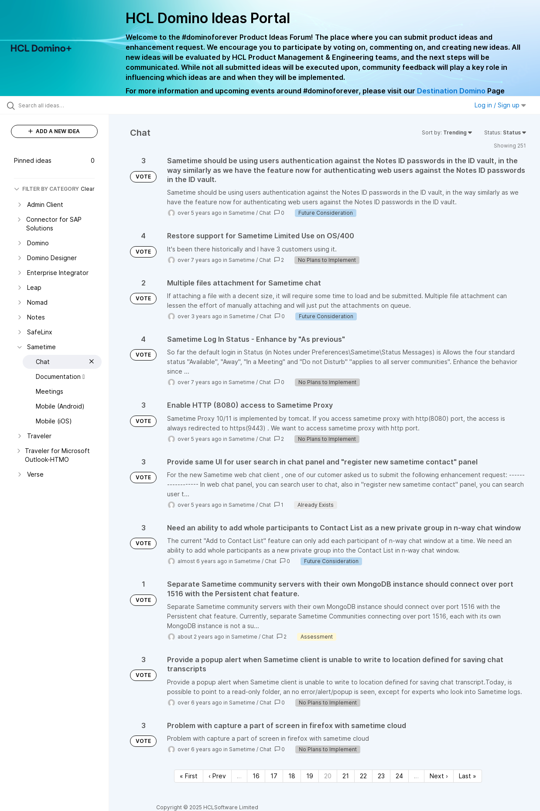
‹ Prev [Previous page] (217, 776)
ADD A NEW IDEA (54, 131)
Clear (88, 189)
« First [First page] (189, 776)
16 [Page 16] (256, 776)
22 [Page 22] (363, 776)
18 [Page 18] (291, 776)
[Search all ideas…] (65, 105)
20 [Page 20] (328, 776)
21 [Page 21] (345, 776)
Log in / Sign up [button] (500, 105)
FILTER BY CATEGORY (46, 189)
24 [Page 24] (399, 776)
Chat (265, 213)
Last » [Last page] (467, 776)
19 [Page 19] (309, 776)
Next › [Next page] (439, 776)
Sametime (242, 213)
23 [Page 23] (381, 776)
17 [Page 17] (273, 776)
